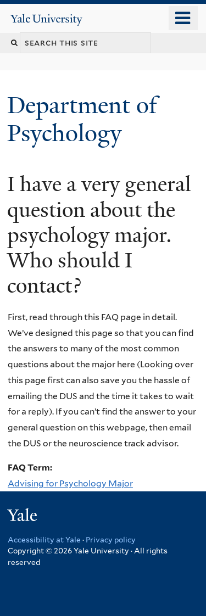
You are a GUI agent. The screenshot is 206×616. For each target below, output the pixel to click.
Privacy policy (111, 539)
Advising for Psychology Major (70, 483)
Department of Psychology (82, 119)
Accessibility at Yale (44, 539)
